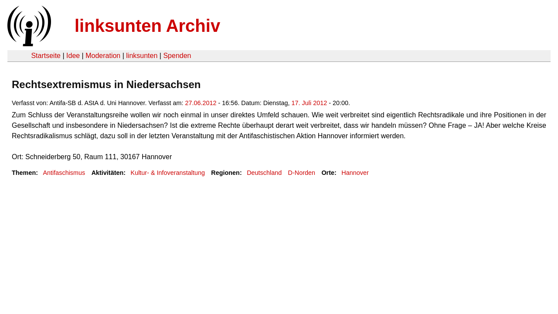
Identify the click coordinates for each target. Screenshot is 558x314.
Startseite (46, 55)
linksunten (141, 55)
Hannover (354, 172)
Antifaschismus (64, 172)
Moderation (102, 55)
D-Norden (301, 172)
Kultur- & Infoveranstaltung (168, 172)
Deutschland (264, 172)
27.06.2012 (201, 102)
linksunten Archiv (147, 25)
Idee (73, 55)
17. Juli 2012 (309, 102)
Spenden (177, 55)
